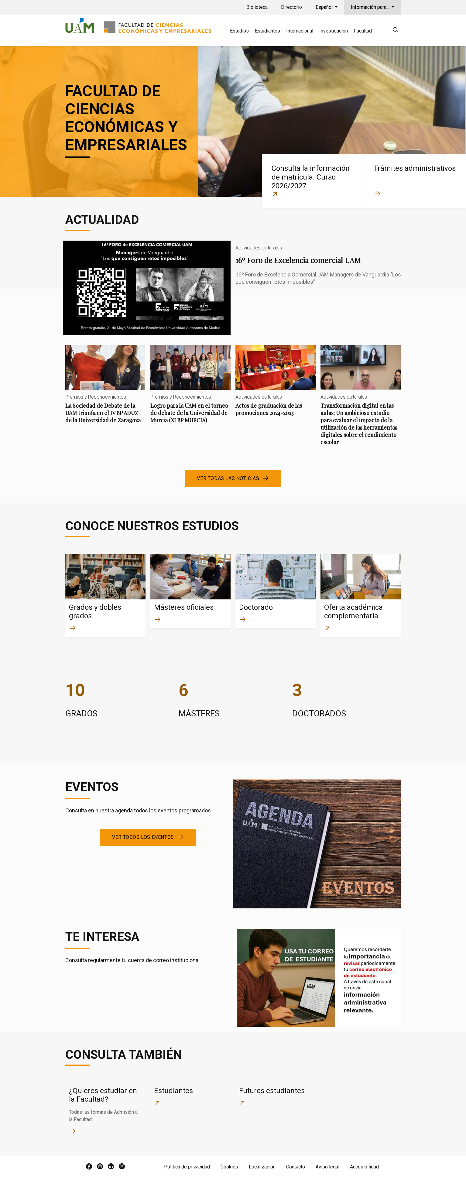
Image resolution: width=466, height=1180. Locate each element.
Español (325, 7)
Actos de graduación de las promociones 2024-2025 (275, 386)
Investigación (333, 31)
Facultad (363, 31)
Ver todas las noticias (228, 478)
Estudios (239, 31)
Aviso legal (327, 1167)
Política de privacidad (187, 1167)
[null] (395, 31)
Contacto (295, 1167)
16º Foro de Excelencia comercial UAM (233, 288)
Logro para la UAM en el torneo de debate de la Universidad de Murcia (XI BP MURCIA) (190, 389)
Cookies (229, 1167)
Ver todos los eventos (143, 837)
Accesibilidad (364, 1167)
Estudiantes (267, 31)
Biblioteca (257, 7)
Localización (262, 1167)
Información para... (370, 7)
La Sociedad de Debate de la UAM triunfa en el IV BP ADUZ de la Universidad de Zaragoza (105, 389)
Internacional (299, 31)
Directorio (291, 7)
